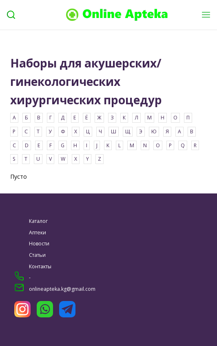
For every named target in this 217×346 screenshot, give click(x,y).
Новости (39, 243)
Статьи (37, 255)
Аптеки (37, 232)
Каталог (38, 221)
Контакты (40, 266)
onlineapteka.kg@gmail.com (62, 288)
